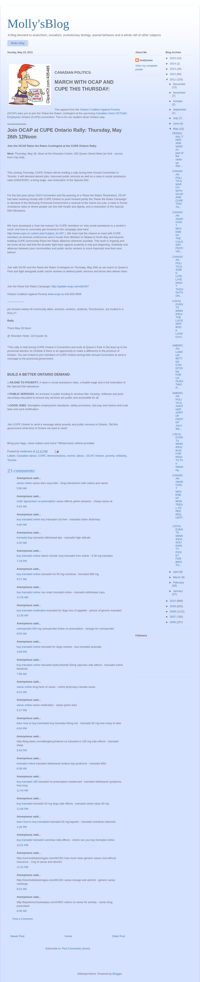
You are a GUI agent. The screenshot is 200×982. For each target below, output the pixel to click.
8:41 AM (22, 692)
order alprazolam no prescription (36, 501)
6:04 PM (22, 728)
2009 (173, 606)
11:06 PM (22, 808)
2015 (173, 58)
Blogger (117, 973)
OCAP (90, 455)
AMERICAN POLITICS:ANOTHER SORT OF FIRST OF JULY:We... (177, 411)
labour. (81, 455)
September (179, 109)
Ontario (99, 455)
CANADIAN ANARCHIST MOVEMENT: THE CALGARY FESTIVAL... (177, 232)
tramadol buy (24, 537)
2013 (173, 68)
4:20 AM (22, 542)
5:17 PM (22, 710)
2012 (173, 74)
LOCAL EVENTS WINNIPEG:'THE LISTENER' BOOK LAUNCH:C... (177, 320)
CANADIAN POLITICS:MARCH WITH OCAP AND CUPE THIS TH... (177, 189)
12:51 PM (22, 845)
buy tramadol (24, 803)
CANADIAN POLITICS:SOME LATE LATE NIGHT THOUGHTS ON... (177, 276)
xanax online (24, 483)
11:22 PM (22, 867)
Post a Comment (22, 918)
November (179, 92)
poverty (109, 455)
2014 (173, 63)
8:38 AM (22, 768)
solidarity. (121, 455)
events (71, 455)
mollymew (146, 60)
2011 (173, 79)
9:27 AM (22, 579)
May (176, 128)
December (179, 84)
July (176, 118)
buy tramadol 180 (27, 781)
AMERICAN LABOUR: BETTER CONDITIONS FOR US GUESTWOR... (177, 366)
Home (68, 936)
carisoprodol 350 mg (29, 628)
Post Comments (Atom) (76, 948)
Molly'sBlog (38, 23)
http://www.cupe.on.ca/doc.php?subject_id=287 (35, 233)
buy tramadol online (28, 519)
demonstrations (56, 455)
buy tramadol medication (31, 610)
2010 (173, 600)
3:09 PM (22, 651)
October (178, 101)
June (176, 123)
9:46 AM (22, 524)
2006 (173, 622)
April (176, 571)
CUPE (41, 455)
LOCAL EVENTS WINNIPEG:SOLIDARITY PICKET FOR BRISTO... (177, 546)
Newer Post (17, 936)
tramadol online (26, 763)
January (178, 591)
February (178, 582)
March (177, 577)
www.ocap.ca (56, 294)
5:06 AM (22, 488)
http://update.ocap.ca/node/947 (70, 286)
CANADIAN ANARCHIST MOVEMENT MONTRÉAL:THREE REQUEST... (177, 498)
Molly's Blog (17, 43)
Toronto (11, 460)
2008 (173, 611)
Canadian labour (27, 455)
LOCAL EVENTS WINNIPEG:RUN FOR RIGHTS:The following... (177, 452)
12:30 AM (22, 615)
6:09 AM (22, 910)
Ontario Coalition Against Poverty (100, 109)
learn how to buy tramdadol (33, 723)
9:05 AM (22, 633)
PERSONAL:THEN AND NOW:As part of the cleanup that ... (177, 149)
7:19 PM (22, 561)
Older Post (118, 936)
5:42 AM (22, 506)
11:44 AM (22, 790)
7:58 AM (22, 673)
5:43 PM (22, 750)
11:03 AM (22, 597)
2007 (173, 616)
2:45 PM (22, 827)
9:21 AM (22, 889)
